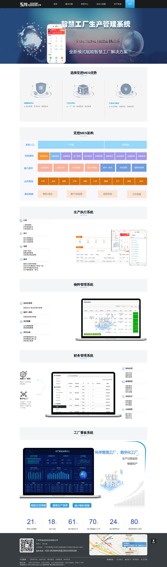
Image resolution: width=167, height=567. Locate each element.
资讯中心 (84, 4)
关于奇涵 (117, 4)
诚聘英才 (128, 559)
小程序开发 (33, 559)
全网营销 (58, 559)
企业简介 (119, 559)
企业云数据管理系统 (57, 563)
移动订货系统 (45, 563)
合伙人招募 (101, 4)
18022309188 (70, 550)
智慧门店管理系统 (34, 563)
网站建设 (50, 559)
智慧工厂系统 (79, 563)
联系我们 (136, 559)
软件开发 (42, 559)
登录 (130, 4)
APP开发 (66, 559)
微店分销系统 (69, 563)
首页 (55, 4)
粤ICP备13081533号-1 (57, 565)
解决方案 (69, 4)
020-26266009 (52, 550)
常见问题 (144, 559)
